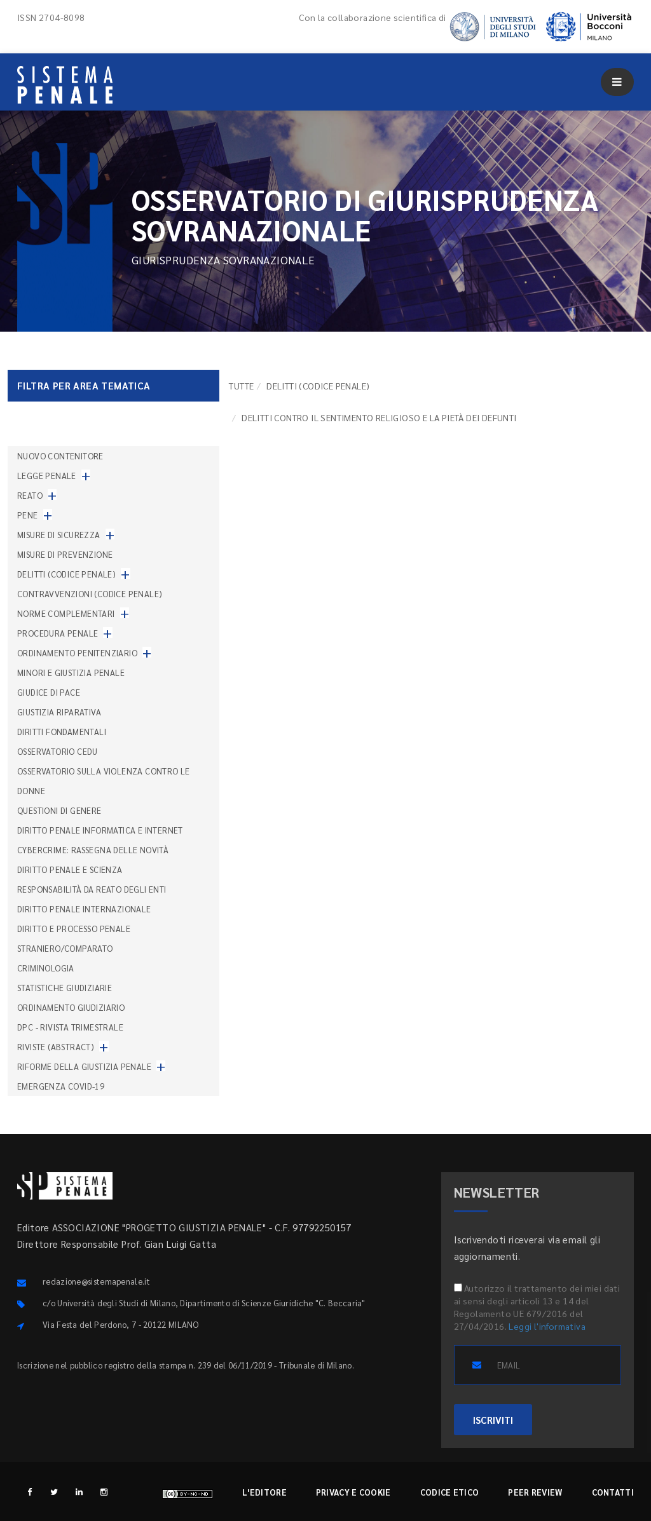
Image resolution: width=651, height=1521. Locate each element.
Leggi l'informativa (547, 1326)
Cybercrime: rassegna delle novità (92, 849)
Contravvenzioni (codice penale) (89, 593)
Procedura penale (57, 633)
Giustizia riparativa (59, 711)
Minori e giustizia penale (71, 672)
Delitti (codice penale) (317, 385)
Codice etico (449, 1492)
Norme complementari (66, 613)
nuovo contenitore (60, 455)
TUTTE (241, 385)
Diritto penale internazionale (84, 908)
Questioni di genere (59, 810)
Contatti (613, 1492)
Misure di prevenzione (65, 554)
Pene (27, 515)
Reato (30, 495)
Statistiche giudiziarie (64, 987)
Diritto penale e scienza (70, 869)
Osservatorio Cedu (57, 751)
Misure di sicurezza (58, 534)
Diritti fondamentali (61, 731)
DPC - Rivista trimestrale (70, 1027)
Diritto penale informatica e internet (100, 830)
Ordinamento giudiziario (71, 1007)
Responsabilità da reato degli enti (92, 889)
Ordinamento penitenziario (77, 652)
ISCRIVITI (493, 1420)
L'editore (264, 1492)
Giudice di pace (48, 692)
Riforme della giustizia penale (84, 1066)
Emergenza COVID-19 (60, 1086)
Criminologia (45, 968)
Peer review (535, 1492)
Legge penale (46, 475)
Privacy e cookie (353, 1492)
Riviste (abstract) (55, 1046)
